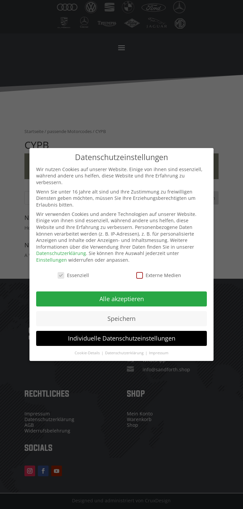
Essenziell (73, 271)
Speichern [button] (121, 315)
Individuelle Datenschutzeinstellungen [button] (121, 335)
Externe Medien (158, 271)
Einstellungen (51, 256)
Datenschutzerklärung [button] (125, 349)
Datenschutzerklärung (61, 250)
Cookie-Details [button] (88, 349)
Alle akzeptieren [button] (121, 295)
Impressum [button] (158, 349)
